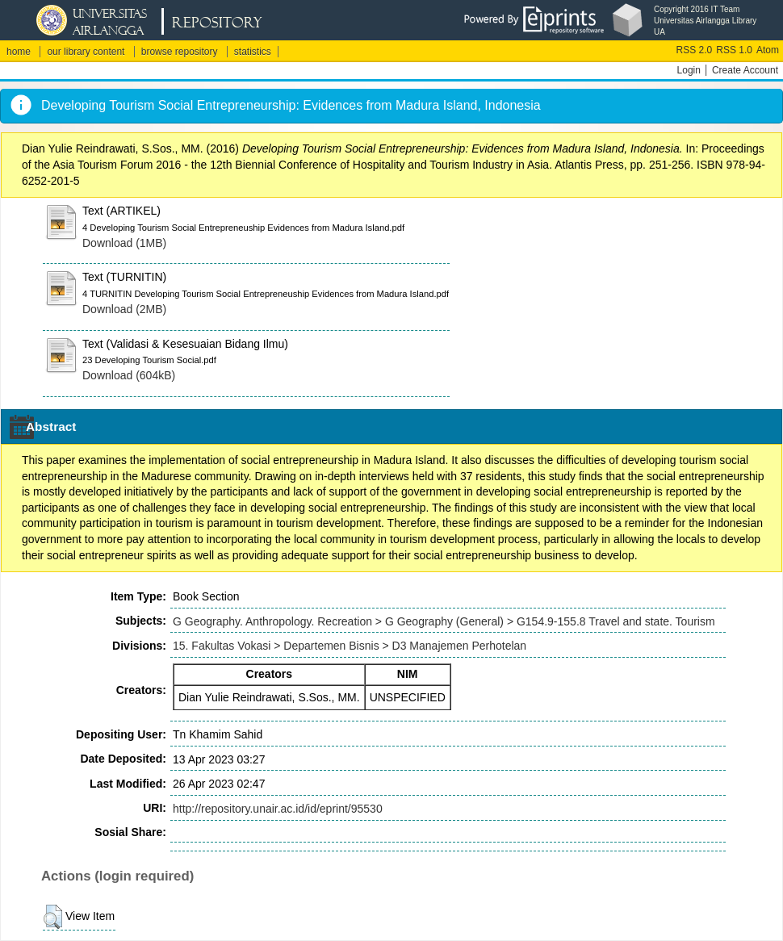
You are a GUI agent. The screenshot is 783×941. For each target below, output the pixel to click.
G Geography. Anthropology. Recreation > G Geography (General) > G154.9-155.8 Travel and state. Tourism (444, 621)
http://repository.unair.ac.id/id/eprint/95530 (278, 808)
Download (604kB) (128, 375)
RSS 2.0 (694, 50)
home (18, 51)
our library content (85, 51)
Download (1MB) (124, 242)
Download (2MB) (124, 309)
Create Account (745, 70)
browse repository (179, 51)
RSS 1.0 (734, 50)
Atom (767, 50)
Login (689, 70)
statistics (252, 51)
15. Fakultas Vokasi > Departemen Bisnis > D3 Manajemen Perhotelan (349, 645)
